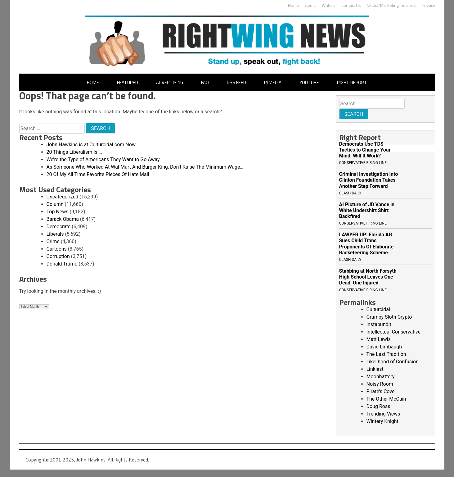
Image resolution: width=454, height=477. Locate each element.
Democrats (59, 226)
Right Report (352, 82)
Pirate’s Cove (380, 391)
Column (55, 204)
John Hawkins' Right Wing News (227, 41)
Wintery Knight (382, 421)
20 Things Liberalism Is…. (74, 152)
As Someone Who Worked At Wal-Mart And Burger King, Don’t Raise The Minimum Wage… (145, 167)
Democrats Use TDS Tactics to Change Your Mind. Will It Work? (365, 150)
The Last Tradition (386, 354)
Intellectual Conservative (393, 332)
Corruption (58, 256)
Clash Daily (350, 193)
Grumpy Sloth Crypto (389, 317)
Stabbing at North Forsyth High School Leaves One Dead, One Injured (368, 277)
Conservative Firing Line (363, 163)
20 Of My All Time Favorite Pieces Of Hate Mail (98, 174)
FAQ (205, 82)
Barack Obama (63, 219)
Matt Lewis (378, 339)
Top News (58, 212)
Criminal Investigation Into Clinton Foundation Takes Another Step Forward (368, 180)
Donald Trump (62, 264)
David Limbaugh (384, 347)
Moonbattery (380, 376)
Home (293, 5)
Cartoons (57, 249)
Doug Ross (378, 406)
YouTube (309, 82)
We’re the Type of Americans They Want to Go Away (103, 159)
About (310, 5)
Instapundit (378, 324)
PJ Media (272, 82)
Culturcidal (378, 309)
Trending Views (383, 414)
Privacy (428, 5)
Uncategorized (63, 197)
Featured (127, 82)
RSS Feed (236, 82)
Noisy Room (379, 384)
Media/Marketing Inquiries (391, 5)
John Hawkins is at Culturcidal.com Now (91, 145)
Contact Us (351, 5)
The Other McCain (386, 399)
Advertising (169, 82)
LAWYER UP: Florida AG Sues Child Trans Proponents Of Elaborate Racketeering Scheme (366, 244)
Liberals (55, 234)
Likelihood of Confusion (392, 362)
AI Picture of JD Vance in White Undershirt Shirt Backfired (367, 210)
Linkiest (375, 369)
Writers (328, 5)
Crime (53, 241)
